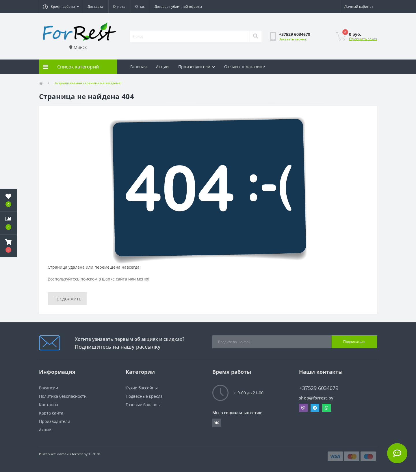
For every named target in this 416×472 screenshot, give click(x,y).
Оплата (119, 6)
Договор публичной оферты (178, 6)
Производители (196, 66)
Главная (138, 66)
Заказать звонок (293, 39)
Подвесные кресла (144, 396)
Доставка (95, 6)
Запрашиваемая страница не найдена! (87, 83)
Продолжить (67, 299)
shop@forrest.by (316, 398)
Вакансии (48, 388)
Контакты (48, 404)
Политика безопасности (63, 396)
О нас (140, 6)
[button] (61, 6)
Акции (162, 66)
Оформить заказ (363, 38)
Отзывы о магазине (244, 66)
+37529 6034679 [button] (318, 388)
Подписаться (354, 341)
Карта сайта (51, 413)
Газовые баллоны (143, 404)
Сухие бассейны (142, 388)
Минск (78, 47)
